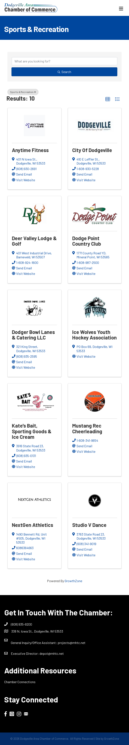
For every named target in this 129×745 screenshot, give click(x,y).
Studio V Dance (89, 525)
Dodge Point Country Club (86, 241)
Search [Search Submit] (64, 72)
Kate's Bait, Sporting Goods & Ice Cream (31, 431)
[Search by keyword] (64, 61)
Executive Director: (25, 653)
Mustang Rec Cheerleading (87, 428)
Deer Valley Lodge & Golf (34, 241)
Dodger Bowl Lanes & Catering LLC (33, 335)
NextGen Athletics (32, 525)
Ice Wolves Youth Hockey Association (94, 335)
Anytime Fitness (30, 150)
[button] (107, 99)
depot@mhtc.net (52, 653)
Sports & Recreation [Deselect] (23, 91)
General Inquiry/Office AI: (34, 643)
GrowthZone (73, 581)
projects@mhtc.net (71, 643)
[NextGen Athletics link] (34, 499)
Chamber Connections (19, 682)
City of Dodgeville (92, 150)
